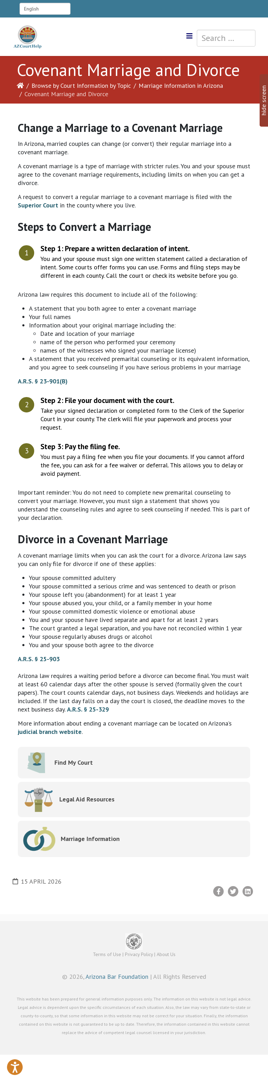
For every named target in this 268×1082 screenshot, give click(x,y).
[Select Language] (45, 9)
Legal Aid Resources (86, 799)
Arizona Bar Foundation (116, 977)
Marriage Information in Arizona (181, 86)
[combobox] (226, 38)
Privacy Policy (139, 954)
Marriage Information (90, 839)
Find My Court (73, 762)
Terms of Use (107, 954)
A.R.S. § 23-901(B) (43, 381)
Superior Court (38, 205)
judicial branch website (50, 732)
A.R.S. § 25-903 (39, 659)
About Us (166, 954)
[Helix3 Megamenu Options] (189, 36)
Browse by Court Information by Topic (81, 86)
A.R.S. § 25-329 (88, 709)
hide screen (264, 100)
